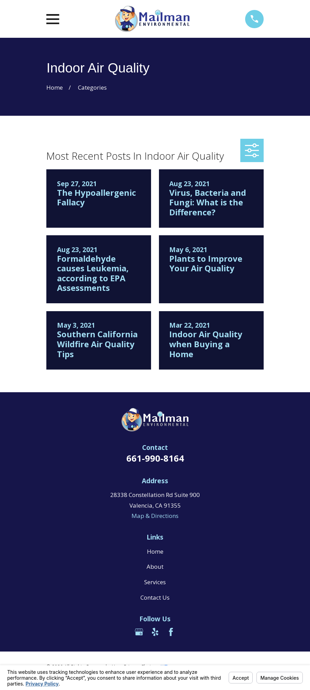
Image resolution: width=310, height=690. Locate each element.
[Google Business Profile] (139, 632)
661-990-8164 (155, 458)
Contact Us (155, 597)
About (155, 566)
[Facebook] (171, 632)
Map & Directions (155, 516)
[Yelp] (155, 632)
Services (155, 582)
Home (155, 551)
